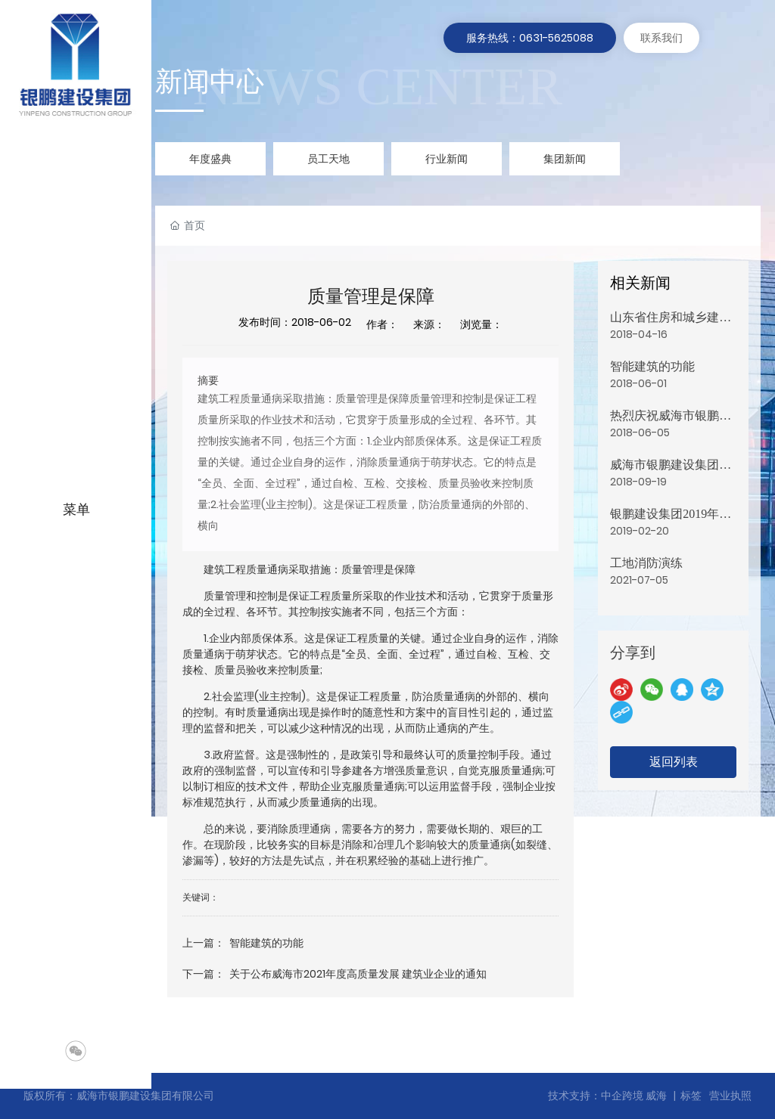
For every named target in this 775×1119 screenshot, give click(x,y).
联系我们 (661, 37)
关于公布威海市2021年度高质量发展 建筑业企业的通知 (358, 973)
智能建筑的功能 (266, 942)
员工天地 (328, 158)
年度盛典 (210, 158)
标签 (691, 1095)
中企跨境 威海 (634, 1095)
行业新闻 (446, 158)
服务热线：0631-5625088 (529, 37)
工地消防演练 (646, 562)
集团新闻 (564, 158)
